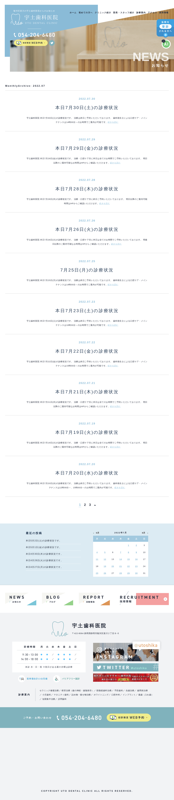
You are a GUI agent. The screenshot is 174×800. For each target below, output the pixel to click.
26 (105, 573)
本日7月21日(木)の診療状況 (87, 391)
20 (113, 566)
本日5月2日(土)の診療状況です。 (44, 540)
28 (120, 573)
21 (120, 566)
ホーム (73, 13)
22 (128, 566)
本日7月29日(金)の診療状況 (87, 148)
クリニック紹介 (103, 13)
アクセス (152, 13)
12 (105, 559)
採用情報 (164, 13)
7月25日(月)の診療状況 (87, 270)
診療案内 (141, 13)
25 (97, 573)
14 (120, 559)
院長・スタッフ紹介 (123, 13)
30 (136, 573)
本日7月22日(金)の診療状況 (87, 351)
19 (105, 566)
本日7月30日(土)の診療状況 (87, 107)
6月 (97, 533)
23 (136, 566)
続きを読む (113, 122)
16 (136, 559)
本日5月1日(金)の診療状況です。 (44, 547)
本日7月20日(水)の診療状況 (87, 473)
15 (128, 559)
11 (97, 559)
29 (128, 573)
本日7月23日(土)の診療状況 (87, 310)
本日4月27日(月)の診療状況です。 (44, 567)
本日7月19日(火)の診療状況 (87, 432)
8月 (143, 533)
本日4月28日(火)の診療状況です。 (44, 560)
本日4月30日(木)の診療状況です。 (44, 554)
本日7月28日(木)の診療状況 (87, 188)
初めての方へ (86, 13)
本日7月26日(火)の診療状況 (87, 229)
